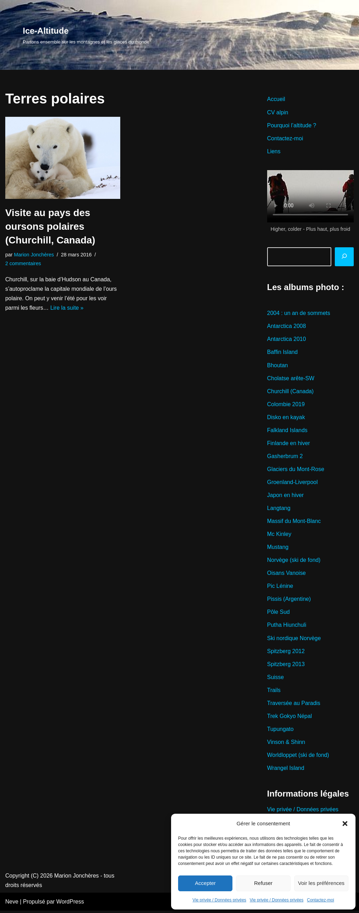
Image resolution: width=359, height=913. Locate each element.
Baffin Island (282, 353)
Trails (274, 692)
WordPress (70, 904)
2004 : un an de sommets (299, 313)
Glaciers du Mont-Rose (296, 470)
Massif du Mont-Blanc (294, 522)
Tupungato (280, 731)
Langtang (279, 509)
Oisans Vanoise (286, 574)
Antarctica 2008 (286, 326)
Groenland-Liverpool (292, 483)
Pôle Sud (278, 614)
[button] (344, 823)
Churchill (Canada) (290, 392)
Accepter (205, 883)
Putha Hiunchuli (286, 627)
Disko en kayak (286, 418)
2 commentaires (23, 263)
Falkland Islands (287, 431)
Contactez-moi (320, 900)
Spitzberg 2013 (286, 666)
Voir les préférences (321, 883)
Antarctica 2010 (286, 340)
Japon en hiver (285, 496)
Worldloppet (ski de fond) (298, 757)
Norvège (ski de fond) (294, 561)
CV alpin (277, 112)
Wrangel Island (285, 770)
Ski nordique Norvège (294, 640)
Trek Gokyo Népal (289, 718)
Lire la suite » (67, 308)
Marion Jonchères (34, 254)
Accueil (276, 99)
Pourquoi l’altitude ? (292, 125)
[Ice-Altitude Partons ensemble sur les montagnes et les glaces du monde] (86, 35)
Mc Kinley (279, 535)
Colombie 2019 (286, 405)
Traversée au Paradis (293, 705)
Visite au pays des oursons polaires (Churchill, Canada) (50, 226)
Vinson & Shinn (286, 744)
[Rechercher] (344, 257)
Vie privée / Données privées (219, 900)
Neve (11, 904)
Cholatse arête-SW (290, 379)
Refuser (263, 883)
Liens (273, 151)
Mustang (278, 548)
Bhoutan (277, 366)
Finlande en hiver (288, 444)
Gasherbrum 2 (285, 457)
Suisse (275, 679)
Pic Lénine (280, 587)
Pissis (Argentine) (289, 600)
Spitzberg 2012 (286, 653)
